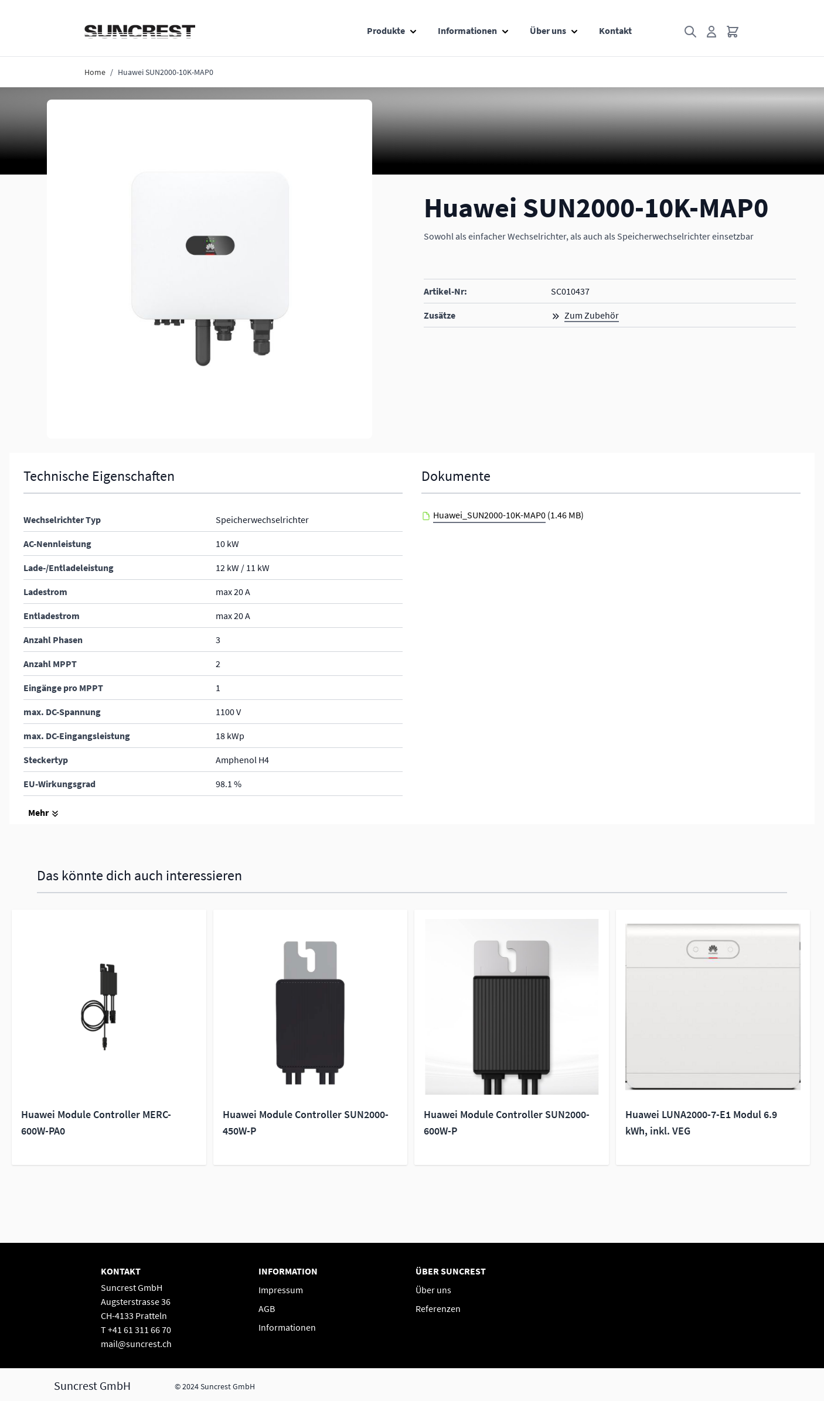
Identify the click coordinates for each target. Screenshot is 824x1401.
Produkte (386, 30)
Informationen (467, 30)
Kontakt (615, 30)
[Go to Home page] (139, 32)
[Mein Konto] (711, 32)
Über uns (548, 30)
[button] (209, 269)
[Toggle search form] (690, 32)
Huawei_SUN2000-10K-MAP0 (489, 515)
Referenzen (438, 1308)
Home (94, 72)
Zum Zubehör (591, 315)
